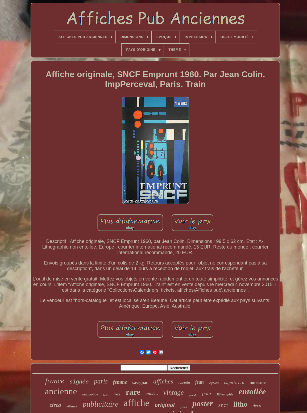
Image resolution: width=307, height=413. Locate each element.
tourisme (257, 382)
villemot (71, 406)
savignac (140, 382)
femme (120, 382)
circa (55, 405)
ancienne (61, 391)
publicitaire (100, 404)
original (165, 405)
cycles (214, 383)
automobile (90, 394)
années (152, 393)
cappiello (234, 383)
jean (199, 382)
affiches (163, 381)
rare (133, 391)
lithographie (225, 394)
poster (202, 403)
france (54, 381)
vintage (173, 392)
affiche (137, 403)
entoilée (252, 391)
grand (183, 406)
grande (193, 395)
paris (100, 381)
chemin (184, 383)
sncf (223, 405)
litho (240, 404)
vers (117, 394)
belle (106, 395)
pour (207, 393)
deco (257, 405)
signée (79, 382)
